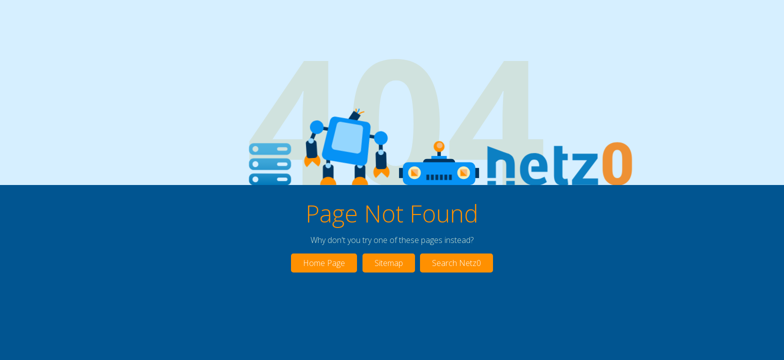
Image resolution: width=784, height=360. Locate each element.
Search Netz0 (456, 263)
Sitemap (388, 263)
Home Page (324, 263)
